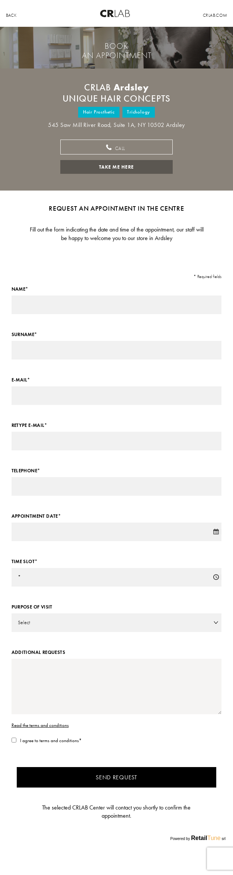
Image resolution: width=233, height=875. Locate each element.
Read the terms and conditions (40, 725)
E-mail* (21, 380)
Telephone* (26, 471)
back (11, 15)
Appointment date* (36, 516)
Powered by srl (198, 838)
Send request (116, 777)
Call (116, 148)
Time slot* (25, 562)
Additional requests (38, 652)
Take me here (116, 167)
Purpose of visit (32, 607)
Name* (20, 289)
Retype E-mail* (29, 425)
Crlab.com (215, 15)
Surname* (24, 335)
